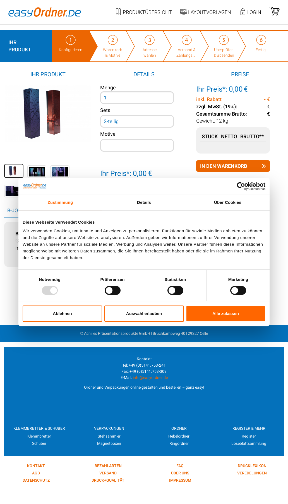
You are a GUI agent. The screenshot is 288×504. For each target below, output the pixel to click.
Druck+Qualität (108, 480)
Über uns (180, 473)
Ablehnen (62, 313)
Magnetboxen (109, 443)
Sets (105, 110)
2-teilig (111, 121)
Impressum (180, 480)
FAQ (180, 466)
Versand (108, 473)
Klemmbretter (39, 436)
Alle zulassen (225, 313)
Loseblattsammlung (248, 443)
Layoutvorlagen (205, 12)
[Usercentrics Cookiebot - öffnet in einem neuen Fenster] (241, 186)
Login (250, 12)
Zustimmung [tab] (60, 202)
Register (249, 436)
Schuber (39, 443)
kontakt (36, 466)
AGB (36, 473)
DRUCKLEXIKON (252, 466)
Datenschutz (36, 480)
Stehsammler (109, 436)
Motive (108, 134)
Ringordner (179, 443)
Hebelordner (178, 436)
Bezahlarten (108, 466)
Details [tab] (144, 202)
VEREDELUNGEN (252, 473)
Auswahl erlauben (144, 313)
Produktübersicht (143, 12)
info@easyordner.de (150, 377)
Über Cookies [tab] (227, 202)
